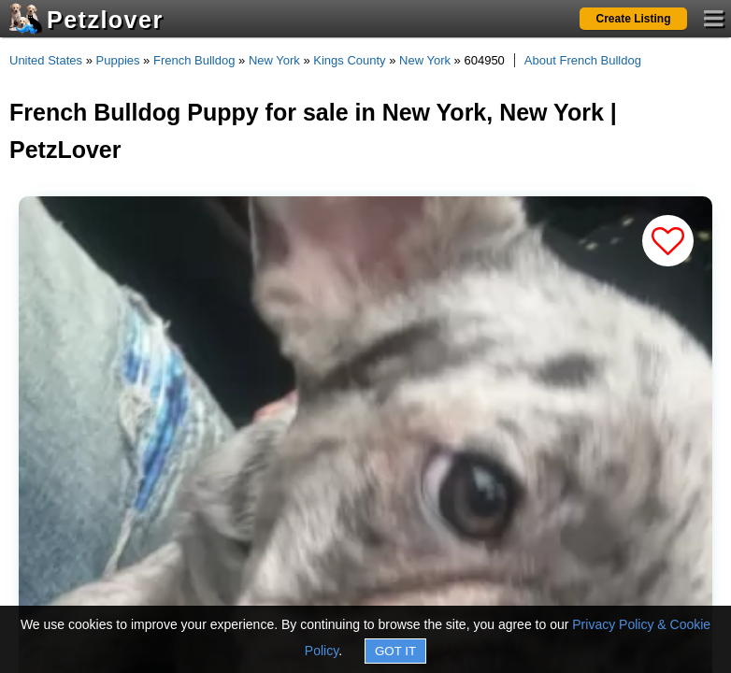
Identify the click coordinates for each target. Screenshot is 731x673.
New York (274, 60)
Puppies (118, 60)
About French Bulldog (582, 60)
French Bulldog (194, 60)
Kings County (349, 60)
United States (45, 60)
